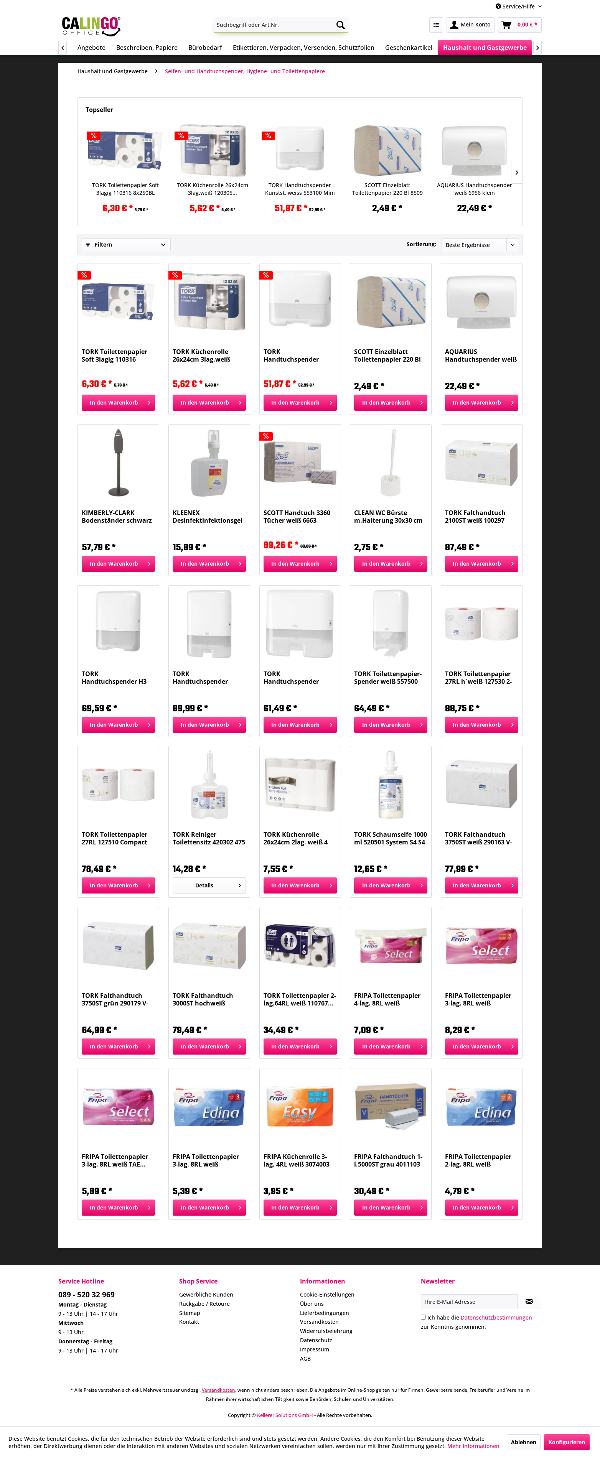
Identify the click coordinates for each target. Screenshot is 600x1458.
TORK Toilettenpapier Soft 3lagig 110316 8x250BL (125, 188)
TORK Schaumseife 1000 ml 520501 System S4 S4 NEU (390, 838)
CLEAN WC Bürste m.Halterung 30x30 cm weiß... (388, 516)
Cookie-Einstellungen (327, 1294)
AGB (305, 1358)
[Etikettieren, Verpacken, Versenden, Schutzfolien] (303, 47)
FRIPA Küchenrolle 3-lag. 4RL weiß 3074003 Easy (297, 1160)
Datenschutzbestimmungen (496, 1317)
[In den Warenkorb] (118, 403)
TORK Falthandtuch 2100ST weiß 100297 (475, 516)
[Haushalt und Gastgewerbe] (485, 47)
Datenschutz (316, 1340)
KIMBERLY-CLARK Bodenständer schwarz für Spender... (117, 516)
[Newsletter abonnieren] (529, 1301)
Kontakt (189, 1321)
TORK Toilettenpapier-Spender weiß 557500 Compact (388, 677)
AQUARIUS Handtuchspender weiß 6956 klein (474, 188)
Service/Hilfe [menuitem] (516, 6)
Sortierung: (421, 244)
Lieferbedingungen (324, 1312)
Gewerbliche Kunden (206, 1294)
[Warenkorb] (520, 25)
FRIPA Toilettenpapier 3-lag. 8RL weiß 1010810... (206, 1160)
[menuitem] (281, 25)
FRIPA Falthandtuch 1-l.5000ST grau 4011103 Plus (388, 1160)
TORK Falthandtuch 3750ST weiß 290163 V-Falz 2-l (478, 838)
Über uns (312, 1303)
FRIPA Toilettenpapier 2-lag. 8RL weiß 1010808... (478, 1160)
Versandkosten (319, 1321)
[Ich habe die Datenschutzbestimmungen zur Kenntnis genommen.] (423, 1317)
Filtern (99, 244)
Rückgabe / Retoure (204, 1303)
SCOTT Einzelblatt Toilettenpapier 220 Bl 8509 (387, 188)
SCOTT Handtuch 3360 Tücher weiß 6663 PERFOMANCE (297, 516)
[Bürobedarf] (205, 47)
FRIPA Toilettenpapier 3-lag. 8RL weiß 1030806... (478, 999)
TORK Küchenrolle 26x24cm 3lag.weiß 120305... (212, 188)
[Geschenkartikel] (409, 47)
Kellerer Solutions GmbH (285, 1415)
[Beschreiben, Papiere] (147, 47)
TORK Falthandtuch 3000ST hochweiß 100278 (203, 999)
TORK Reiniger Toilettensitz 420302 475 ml (209, 838)
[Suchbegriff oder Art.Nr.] (281, 25)
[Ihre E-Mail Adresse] (469, 1301)
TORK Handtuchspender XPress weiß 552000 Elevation (202, 677)
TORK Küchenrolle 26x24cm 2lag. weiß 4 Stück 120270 (296, 838)
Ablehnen (523, 1442)
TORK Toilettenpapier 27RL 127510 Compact (114, 838)
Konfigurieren (567, 1442)
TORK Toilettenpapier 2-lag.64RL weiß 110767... (300, 999)
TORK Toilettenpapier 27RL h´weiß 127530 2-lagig (478, 677)
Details (218, 884)
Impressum (314, 1349)
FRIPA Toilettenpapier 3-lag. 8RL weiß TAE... (115, 1160)
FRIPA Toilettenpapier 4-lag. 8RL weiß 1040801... (387, 999)
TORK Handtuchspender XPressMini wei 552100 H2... (298, 677)
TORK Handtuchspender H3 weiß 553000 (114, 677)
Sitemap (189, 1312)
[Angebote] (91, 47)
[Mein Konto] (471, 25)
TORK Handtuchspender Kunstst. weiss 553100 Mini (300, 188)
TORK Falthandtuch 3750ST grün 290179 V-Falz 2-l (115, 999)
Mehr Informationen (473, 1446)
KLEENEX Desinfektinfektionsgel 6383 (207, 516)
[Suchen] (341, 25)
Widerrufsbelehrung (326, 1331)
